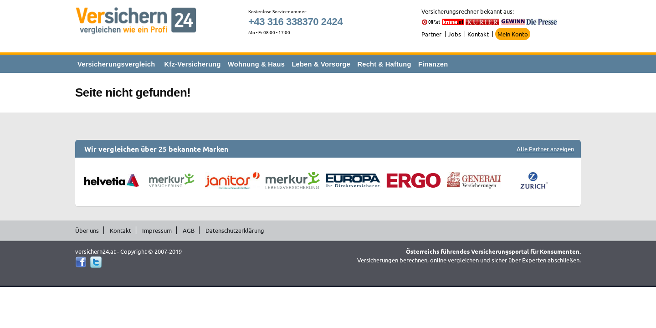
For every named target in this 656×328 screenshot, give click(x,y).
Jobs (454, 34)
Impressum (157, 230)
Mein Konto (512, 34)
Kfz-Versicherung (192, 64)
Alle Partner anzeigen (545, 149)
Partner (431, 34)
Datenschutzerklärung (234, 230)
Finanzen (433, 64)
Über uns (87, 230)
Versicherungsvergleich (116, 64)
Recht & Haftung (384, 64)
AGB (189, 230)
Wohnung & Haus (256, 64)
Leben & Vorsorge (321, 64)
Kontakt (478, 34)
